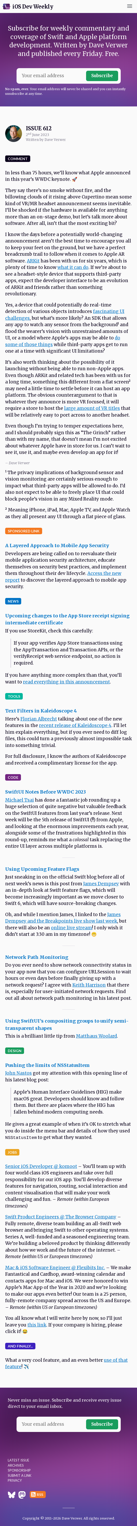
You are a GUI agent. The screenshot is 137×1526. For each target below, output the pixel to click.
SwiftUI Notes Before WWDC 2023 (45, 792)
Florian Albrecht (38, 719)
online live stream (71, 928)
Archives (16, 1465)
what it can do (72, 267)
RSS (40, 1494)
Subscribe (102, 76)
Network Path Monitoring (36, 957)
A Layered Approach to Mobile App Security (57, 545)
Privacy (15, 1480)
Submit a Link (19, 1475)
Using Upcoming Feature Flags (42, 869)
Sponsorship (19, 1470)
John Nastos (18, 1073)
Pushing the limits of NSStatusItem (47, 1065)
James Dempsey (101, 884)
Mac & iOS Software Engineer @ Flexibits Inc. (55, 1268)
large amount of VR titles (92, 408)
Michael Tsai (19, 800)
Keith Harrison (89, 985)
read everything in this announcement (66, 682)
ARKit (33, 261)
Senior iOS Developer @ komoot (41, 1166)
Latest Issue (18, 1460)
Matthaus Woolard (96, 1036)
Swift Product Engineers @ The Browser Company (60, 1217)
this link (36, 1325)
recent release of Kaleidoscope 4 (75, 725)
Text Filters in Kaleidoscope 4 (41, 711)
